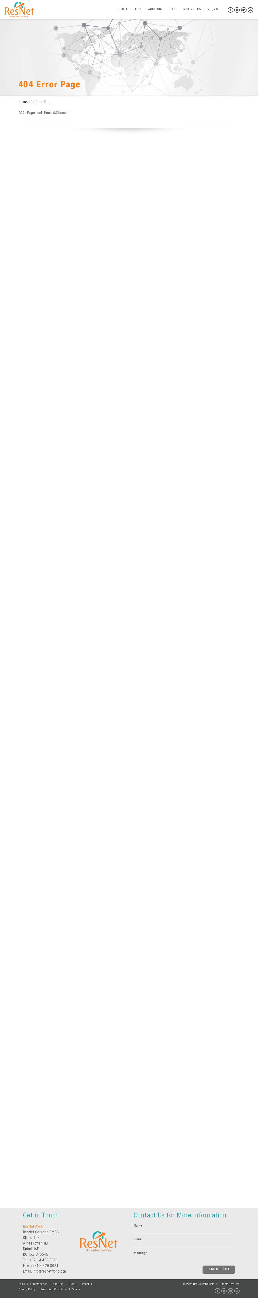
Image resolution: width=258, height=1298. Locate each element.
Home (23, 102)
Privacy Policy (26, 1289)
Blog (172, 9)
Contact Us (192, 9)
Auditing (155, 9)
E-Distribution (130, 9)
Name (138, 1225)
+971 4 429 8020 (43, 1261)
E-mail (139, 1239)
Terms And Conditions (54, 1289)
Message (141, 1253)
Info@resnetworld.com (50, 1272)
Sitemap (62, 113)
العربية (212, 9)
